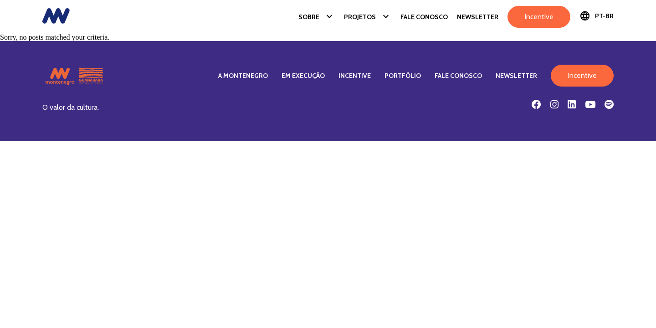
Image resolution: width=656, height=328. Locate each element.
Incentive (539, 16)
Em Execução (303, 76)
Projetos (367, 16)
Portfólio (402, 76)
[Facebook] (536, 104)
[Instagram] (554, 104)
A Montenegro (243, 76)
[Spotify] (609, 104)
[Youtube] (590, 104)
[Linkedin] (572, 104)
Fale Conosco (424, 17)
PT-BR (596, 15)
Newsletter (477, 17)
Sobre (316, 16)
